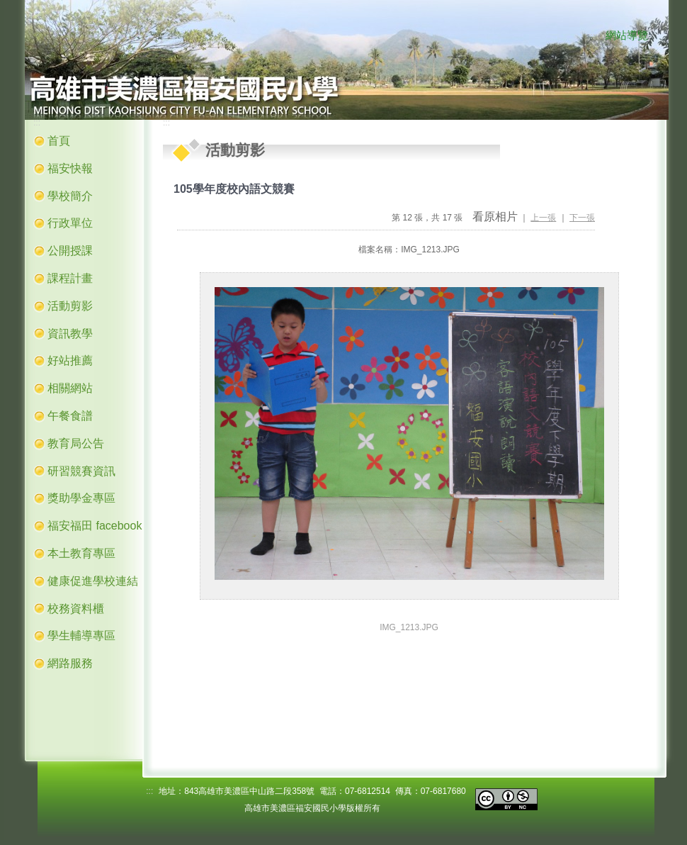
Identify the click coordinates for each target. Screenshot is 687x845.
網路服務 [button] (70, 663)
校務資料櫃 (75, 609)
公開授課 (70, 251)
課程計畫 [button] (70, 278)
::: (591, 36)
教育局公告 (75, 443)
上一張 (543, 218)
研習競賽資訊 (81, 471)
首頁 (58, 141)
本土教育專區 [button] (81, 553)
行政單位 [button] (70, 223)
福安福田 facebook (94, 526)
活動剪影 (70, 306)
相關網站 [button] (70, 388)
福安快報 (70, 168)
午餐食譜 (70, 416)
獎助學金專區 (81, 498)
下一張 (582, 218)
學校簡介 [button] (70, 196)
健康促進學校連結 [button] (92, 581)
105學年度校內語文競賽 (234, 189)
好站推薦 (70, 360)
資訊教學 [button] (70, 334)
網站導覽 (627, 35)
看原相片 (495, 217)
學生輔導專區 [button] (81, 635)
